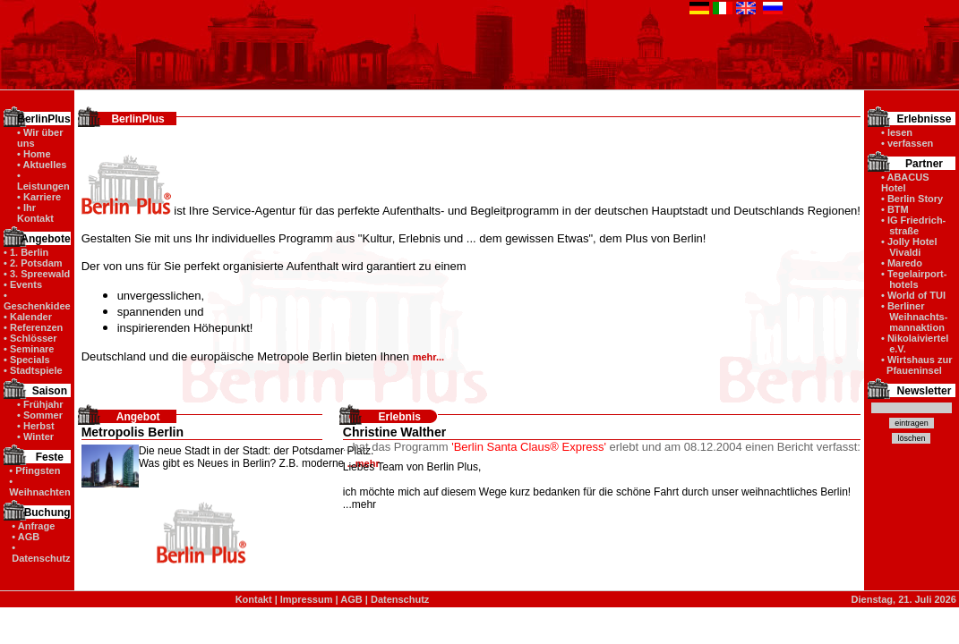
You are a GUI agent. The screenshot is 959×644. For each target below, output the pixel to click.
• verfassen (907, 143)
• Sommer (40, 415)
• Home (33, 153)
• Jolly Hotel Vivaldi (909, 247)
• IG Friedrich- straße (913, 225)
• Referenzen (33, 327)
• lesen (896, 132)
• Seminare (29, 348)
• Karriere (39, 196)
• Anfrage (33, 526)
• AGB (25, 536)
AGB (351, 599)
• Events (23, 284)
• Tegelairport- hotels (913, 279)
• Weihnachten (39, 486)
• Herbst (36, 425)
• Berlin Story (912, 198)
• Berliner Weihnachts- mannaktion (914, 317)
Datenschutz (400, 599)
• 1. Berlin (26, 252)
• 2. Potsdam (33, 263)
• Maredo (901, 263)
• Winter (35, 436)
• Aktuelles (41, 164)
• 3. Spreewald (37, 273)
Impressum (306, 599)
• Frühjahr (40, 404)
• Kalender (28, 316)
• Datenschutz (41, 553)
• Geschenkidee (37, 300)
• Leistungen (43, 180)
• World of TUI (913, 295)
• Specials (27, 359)
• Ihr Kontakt (35, 213)
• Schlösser (30, 338)
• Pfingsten (34, 470)
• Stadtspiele (33, 370)
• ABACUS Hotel (905, 182)
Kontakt (253, 599)
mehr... (428, 357)
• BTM (895, 209)
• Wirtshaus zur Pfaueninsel (917, 365)
